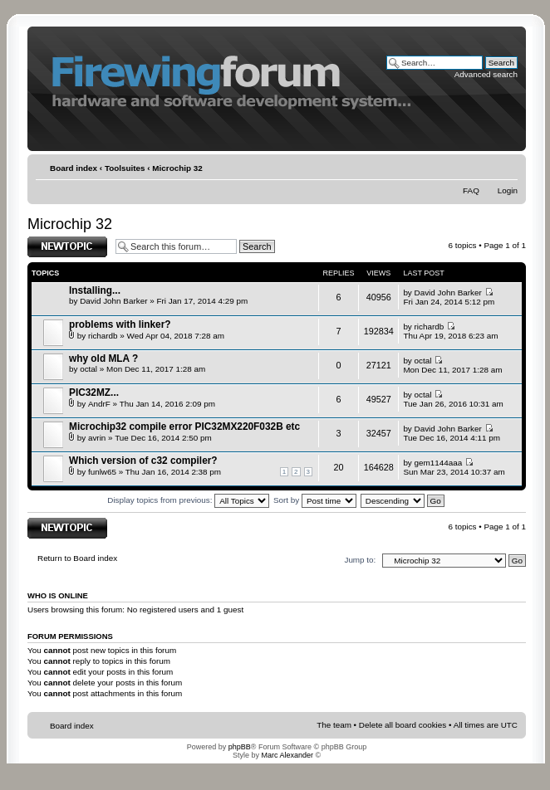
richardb (103, 335)
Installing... (94, 290)
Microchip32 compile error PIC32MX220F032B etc (184, 426)
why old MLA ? (103, 358)
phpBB (239, 747)
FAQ (471, 190)
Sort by (314, 500)
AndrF (99, 403)
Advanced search (486, 74)
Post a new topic (67, 247)
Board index (73, 168)
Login (508, 190)
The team (334, 724)
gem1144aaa (439, 462)
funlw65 (102, 471)
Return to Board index (77, 558)
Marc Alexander (287, 755)
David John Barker (113, 300)
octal (88, 368)
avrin (97, 437)
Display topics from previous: (188, 500)
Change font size (507, 168)
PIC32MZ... (94, 392)
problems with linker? (120, 324)
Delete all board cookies (402, 724)
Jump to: (360, 559)
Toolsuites (125, 168)
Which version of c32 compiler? (143, 460)
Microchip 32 (177, 168)
